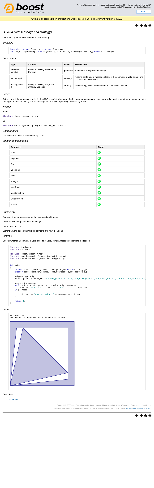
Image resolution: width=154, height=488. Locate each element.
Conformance (10, 131)
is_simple (13, 415)
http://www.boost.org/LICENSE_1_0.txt (138, 423)
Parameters (9, 59)
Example (8, 236)
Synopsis (8, 42)
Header (7, 107)
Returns (7, 95)
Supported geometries (15, 141)
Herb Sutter (108, 7)
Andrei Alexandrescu (125, 7)
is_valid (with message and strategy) (27, 32)
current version (105, 18)
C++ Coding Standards (142, 7)
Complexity (9, 212)
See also (8, 409)
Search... (144, 11)
